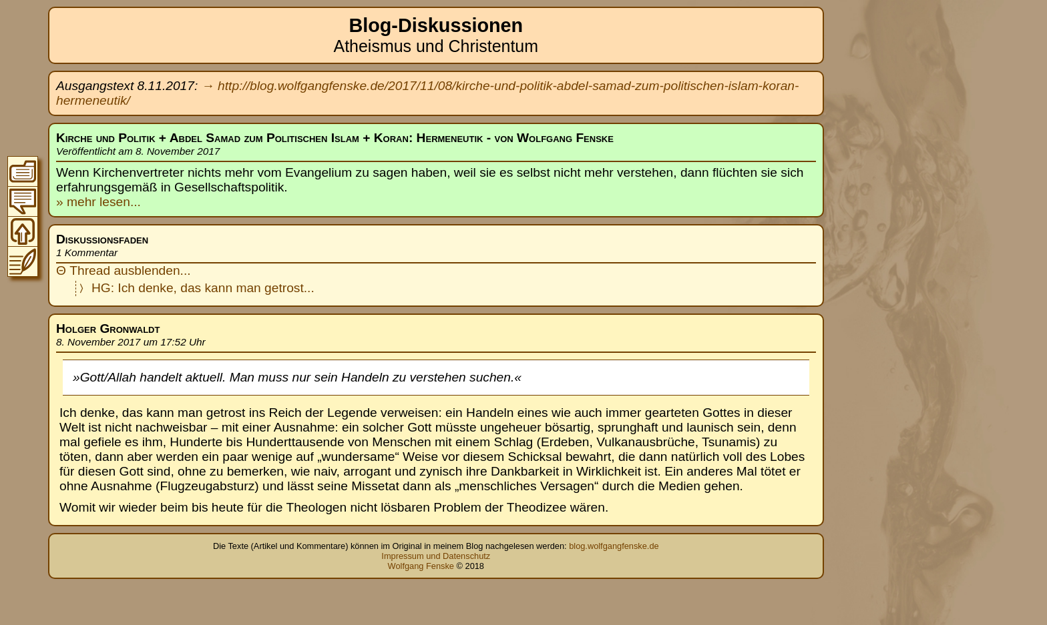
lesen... (118, 202)
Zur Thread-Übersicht (22, 201)
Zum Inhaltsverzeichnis (22, 171)
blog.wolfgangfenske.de (613, 546)
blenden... (162, 270)
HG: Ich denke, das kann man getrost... (203, 288)
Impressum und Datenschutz (435, 556)
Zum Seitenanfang (22, 231)
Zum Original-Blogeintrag (22, 261)
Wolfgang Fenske (421, 566)
